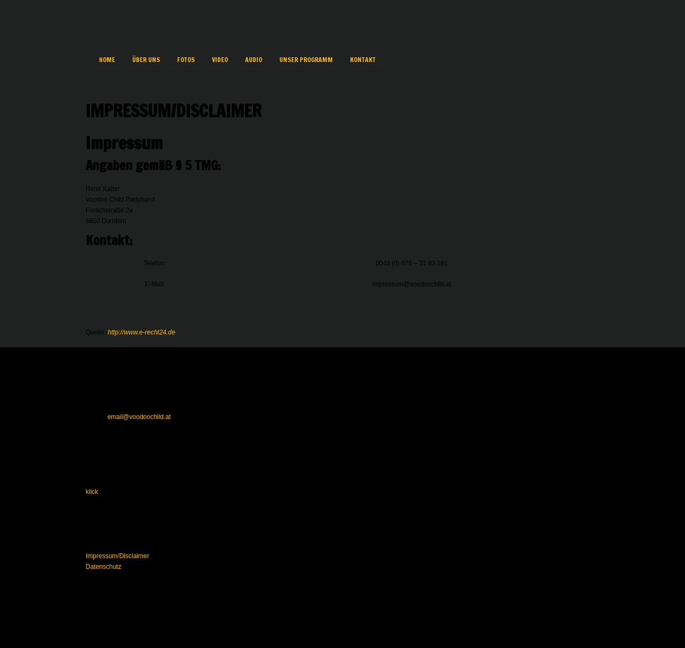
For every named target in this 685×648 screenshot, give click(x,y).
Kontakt (363, 59)
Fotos (186, 59)
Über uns (146, 59)
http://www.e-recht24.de (141, 332)
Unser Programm (306, 59)
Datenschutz (103, 566)
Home (107, 59)
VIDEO (220, 59)
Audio (253, 59)
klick (92, 491)
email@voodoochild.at (139, 417)
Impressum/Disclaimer (117, 556)
